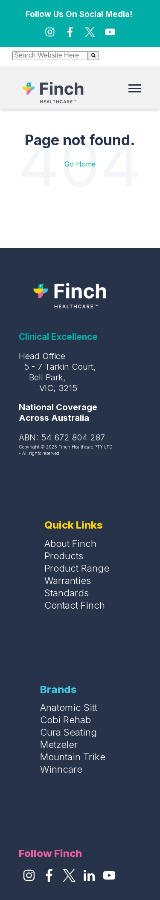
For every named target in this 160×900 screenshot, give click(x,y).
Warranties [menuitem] (67, 580)
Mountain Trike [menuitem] (72, 757)
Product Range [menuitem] (76, 568)
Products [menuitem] (63, 556)
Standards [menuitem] (66, 593)
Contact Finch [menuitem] (74, 605)
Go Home (80, 164)
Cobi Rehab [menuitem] (65, 720)
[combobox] (50, 55)
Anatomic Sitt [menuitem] (68, 707)
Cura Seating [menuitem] (68, 732)
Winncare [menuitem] (61, 769)
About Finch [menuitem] (70, 543)
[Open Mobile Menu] (137, 90)
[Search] (93, 55)
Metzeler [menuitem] (59, 744)
